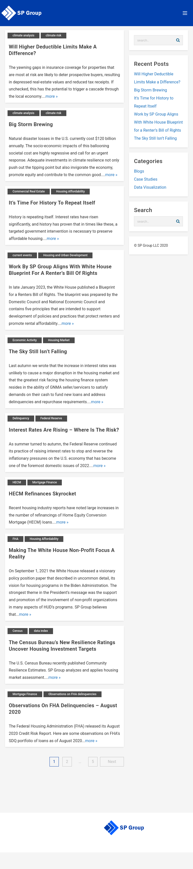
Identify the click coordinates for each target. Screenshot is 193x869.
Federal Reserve (51, 418)
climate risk (53, 35)
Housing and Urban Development (65, 255)
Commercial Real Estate (29, 191)
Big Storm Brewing (31, 124)
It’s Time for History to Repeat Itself (52, 203)
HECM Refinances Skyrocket (42, 494)
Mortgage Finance (44, 482)
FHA (15, 539)
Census (18, 631)
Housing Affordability (70, 191)
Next (112, 761)
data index (41, 631)
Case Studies (145, 179)
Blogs (139, 171)
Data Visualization (150, 187)
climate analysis (23, 35)
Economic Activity (25, 340)
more (50, 96)
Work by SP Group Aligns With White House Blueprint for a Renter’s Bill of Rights (158, 122)
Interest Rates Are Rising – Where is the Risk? (64, 430)
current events (22, 255)
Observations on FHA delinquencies (72, 694)
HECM (17, 482)
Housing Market (58, 340)
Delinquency (21, 418)
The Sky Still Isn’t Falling (38, 351)
